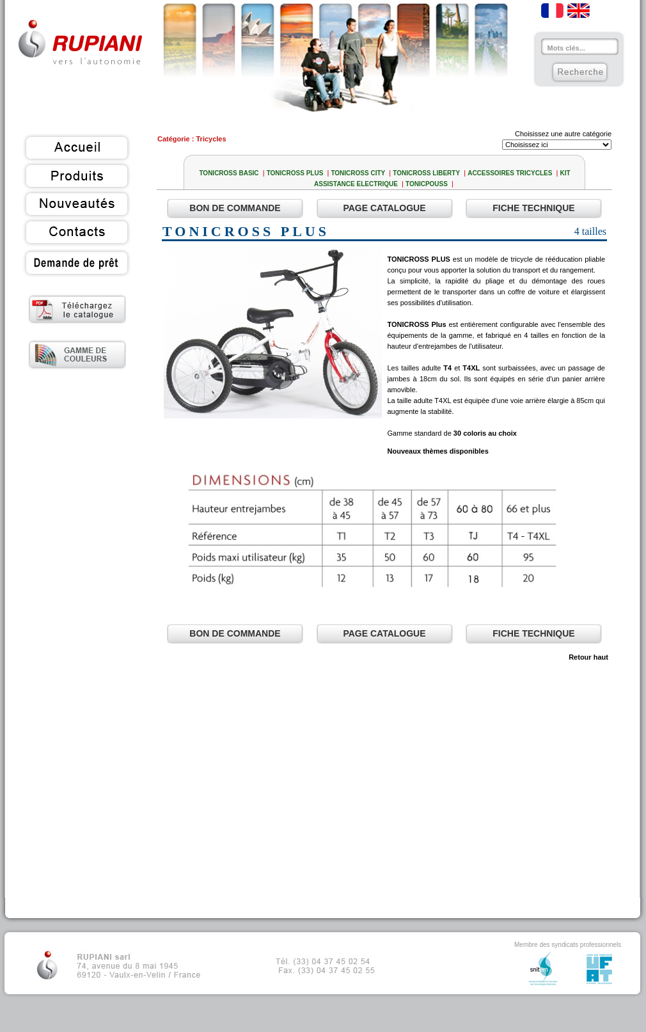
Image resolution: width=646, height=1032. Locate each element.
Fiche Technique (533, 208)
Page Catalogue (384, 208)
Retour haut (589, 657)
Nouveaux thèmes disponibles (438, 451)
